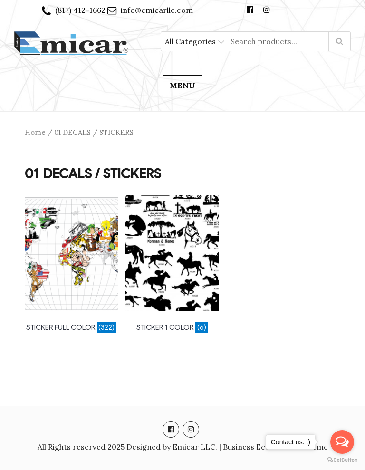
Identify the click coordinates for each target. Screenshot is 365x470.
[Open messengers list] (342, 442)
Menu (182, 85)
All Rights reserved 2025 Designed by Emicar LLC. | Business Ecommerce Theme (183, 446)
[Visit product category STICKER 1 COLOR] (172, 265)
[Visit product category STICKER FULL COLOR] (71, 265)
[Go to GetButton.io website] (342, 460)
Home (35, 132)
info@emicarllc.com (157, 10)
